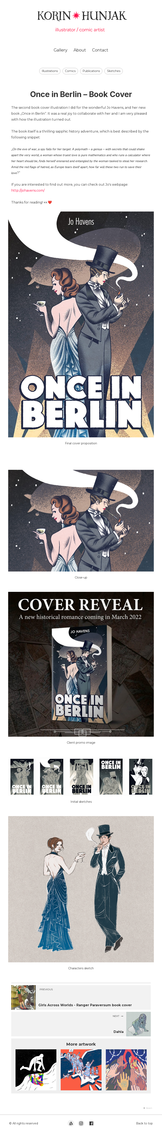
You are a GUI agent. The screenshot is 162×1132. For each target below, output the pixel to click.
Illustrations (50, 71)
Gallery (60, 50)
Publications (91, 71)
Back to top (144, 1123)
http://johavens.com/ (28, 190)
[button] (148, 1108)
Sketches (113, 71)
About (80, 50)
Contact (100, 50)
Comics (70, 71)
